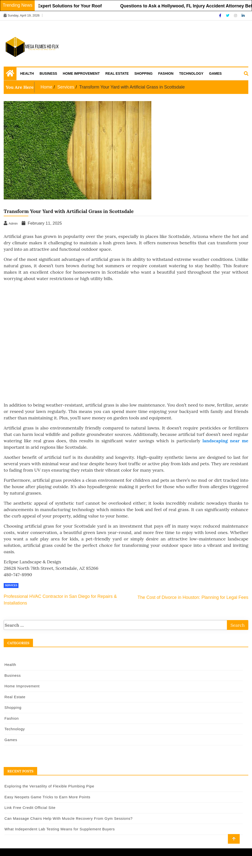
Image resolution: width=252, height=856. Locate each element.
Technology (191, 73)
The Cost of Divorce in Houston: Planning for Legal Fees (193, 597)
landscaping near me (225, 441)
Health (27, 73)
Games (215, 73)
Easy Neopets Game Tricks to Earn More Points (47, 797)
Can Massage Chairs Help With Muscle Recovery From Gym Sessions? (68, 818)
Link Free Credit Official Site (29, 807)
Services (11, 585)
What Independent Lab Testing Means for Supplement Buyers (59, 829)
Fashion (165, 73)
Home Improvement (81, 73)
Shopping (143, 73)
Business (48, 73)
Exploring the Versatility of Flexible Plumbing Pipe (49, 786)
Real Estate (117, 73)
